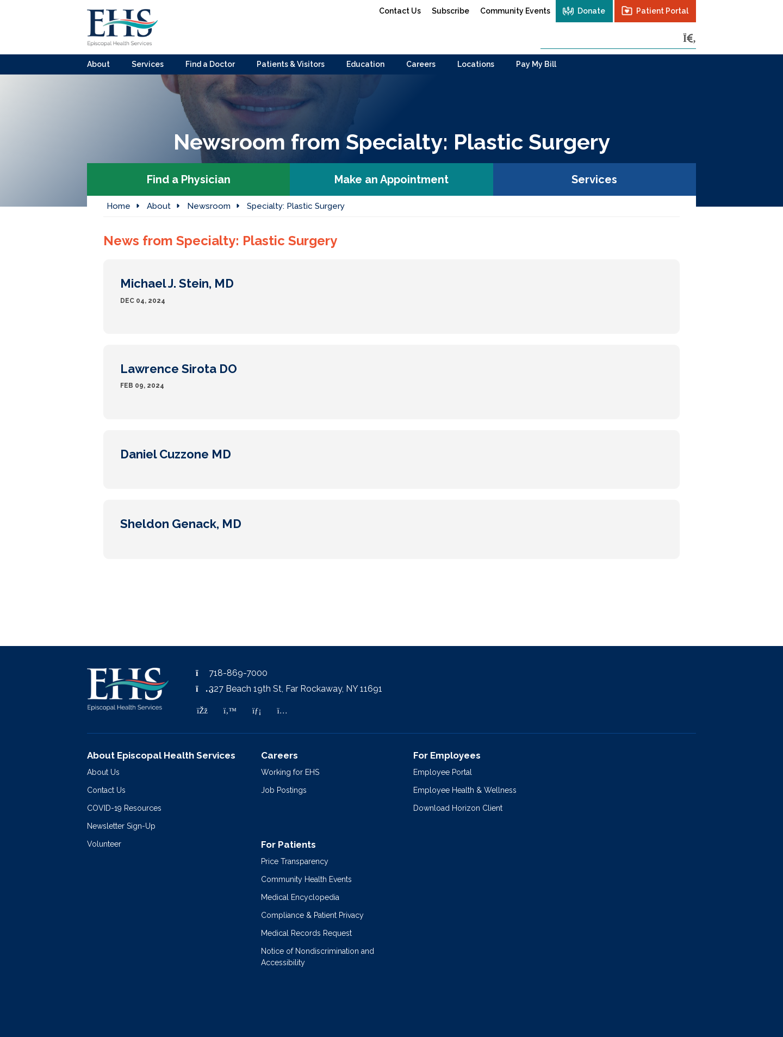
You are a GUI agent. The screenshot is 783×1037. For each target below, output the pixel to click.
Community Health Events (306, 879)
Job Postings (284, 790)
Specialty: (296, 206)
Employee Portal (442, 772)
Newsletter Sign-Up (121, 826)
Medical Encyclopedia (300, 897)
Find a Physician (189, 179)
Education (365, 64)
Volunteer (104, 844)
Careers (421, 64)
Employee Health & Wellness (465, 790)
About (98, 64)
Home (118, 206)
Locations (475, 64)
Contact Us (400, 11)
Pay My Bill (536, 64)
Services (148, 64)
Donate (591, 11)
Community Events (515, 11)
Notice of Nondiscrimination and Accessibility (317, 957)
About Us (103, 772)
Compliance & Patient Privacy (312, 915)
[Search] (689, 38)
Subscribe (450, 11)
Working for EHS (290, 772)
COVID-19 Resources (124, 808)
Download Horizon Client (457, 808)
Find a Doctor (210, 64)
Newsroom (209, 206)
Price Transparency (294, 861)
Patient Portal (662, 11)
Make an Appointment (391, 179)
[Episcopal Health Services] (122, 27)
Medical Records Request (306, 933)
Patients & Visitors (291, 64)
